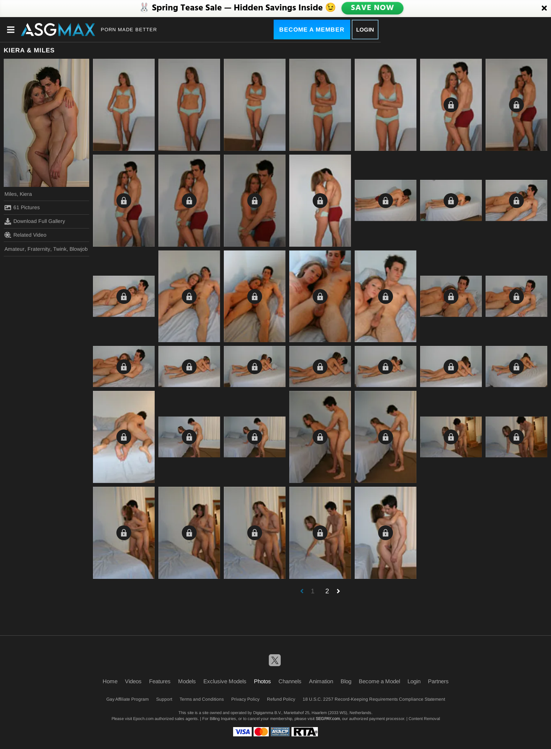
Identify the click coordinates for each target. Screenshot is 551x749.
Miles (10, 194)
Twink (60, 249)
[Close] (544, 8)
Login (365, 29)
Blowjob (79, 249)
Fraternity (39, 249)
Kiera (26, 194)
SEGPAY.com (328, 718)
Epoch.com (143, 718)
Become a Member (312, 29)
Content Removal (424, 718)
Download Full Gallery (34, 221)
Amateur (14, 249)
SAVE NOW (372, 8)
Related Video (25, 234)
